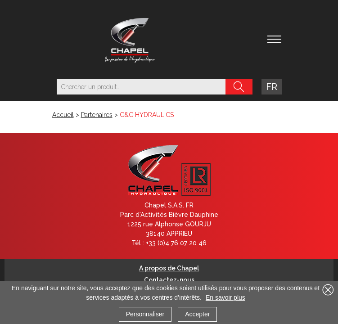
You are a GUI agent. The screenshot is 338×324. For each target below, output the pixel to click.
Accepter (197, 314)
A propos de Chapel (169, 268)
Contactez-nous (169, 280)
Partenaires (97, 114)
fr (271, 86)
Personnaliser (145, 314)
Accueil (63, 114)
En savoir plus (225, 297)
